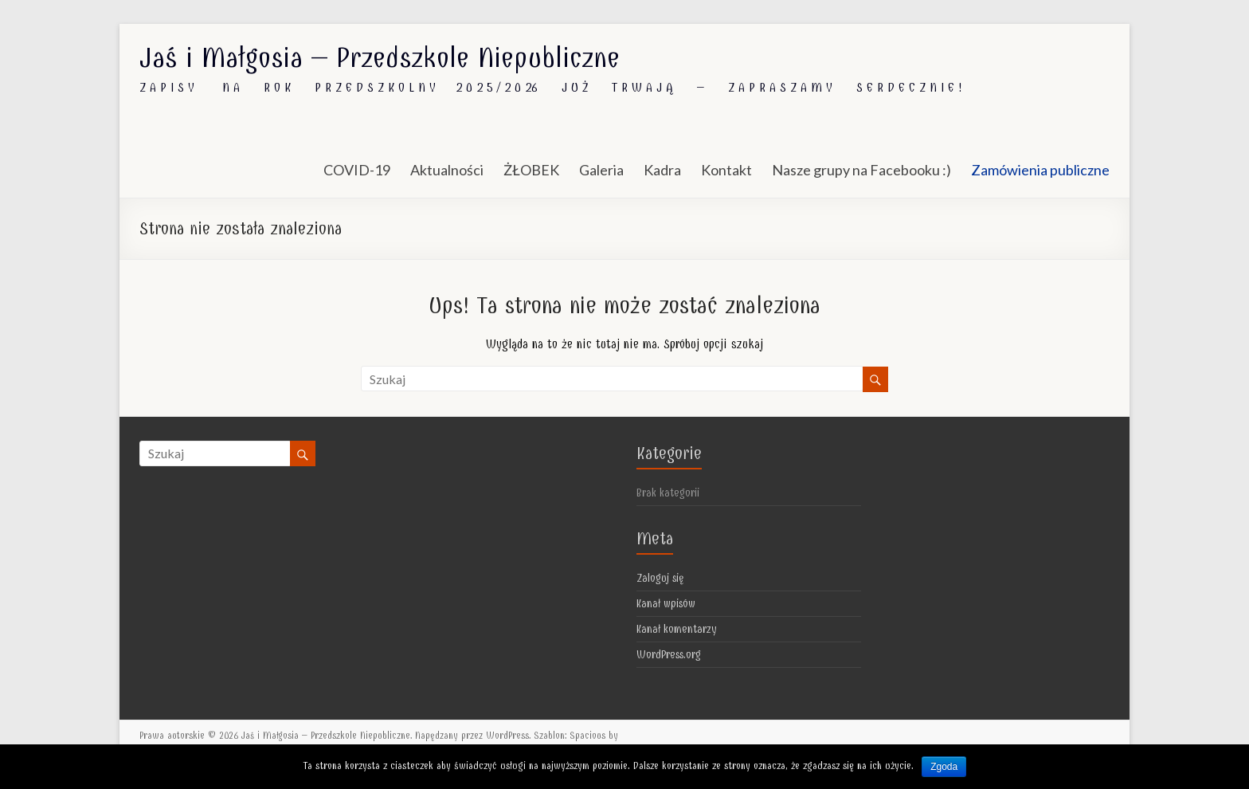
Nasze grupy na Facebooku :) (861, 170)
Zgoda (943, 766)
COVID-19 (356, 170)
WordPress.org (668, 654)
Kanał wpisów (665, 603)
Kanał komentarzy (676, 629)
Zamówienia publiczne (1040, 170)
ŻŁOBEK (531, 170)
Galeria (601, 170)
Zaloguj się (660, 578)
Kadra (662, 170)
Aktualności (447, 170)
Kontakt (726, 170)
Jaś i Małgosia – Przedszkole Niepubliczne (379, 58)
